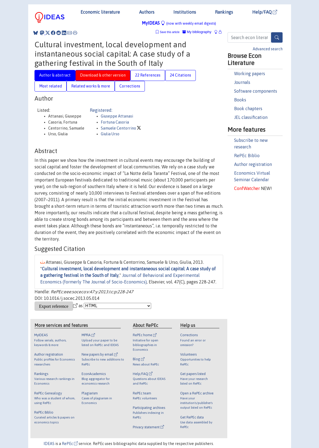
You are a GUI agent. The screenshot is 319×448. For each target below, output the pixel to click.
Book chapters (248, 108)
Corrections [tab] (129, 86)
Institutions (184, 12)
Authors (146, 12)
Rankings (224, 12)
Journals (242, 82)
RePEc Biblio (247, 155)
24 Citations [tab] (180, 75)
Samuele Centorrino (119, 128)
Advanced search (268, 49)
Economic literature (100, 12)
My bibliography (196, 32)
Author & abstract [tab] (55, 75)
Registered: (101, 110)
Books (240, 99)
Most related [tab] (50, 86)
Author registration (253, 164)
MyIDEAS (179, 23)
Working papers (249, 73)
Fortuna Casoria (115, 122)
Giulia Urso (110, 134)
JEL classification (251, 117)
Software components (255, 91)
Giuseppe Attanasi (117, 116)
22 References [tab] (147, 75)
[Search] (277, 37)
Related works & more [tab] (90, 86)
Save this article (169, 32)
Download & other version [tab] (103, 75)
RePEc (70, 443)
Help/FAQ (264, 12)
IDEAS (49, 443)
